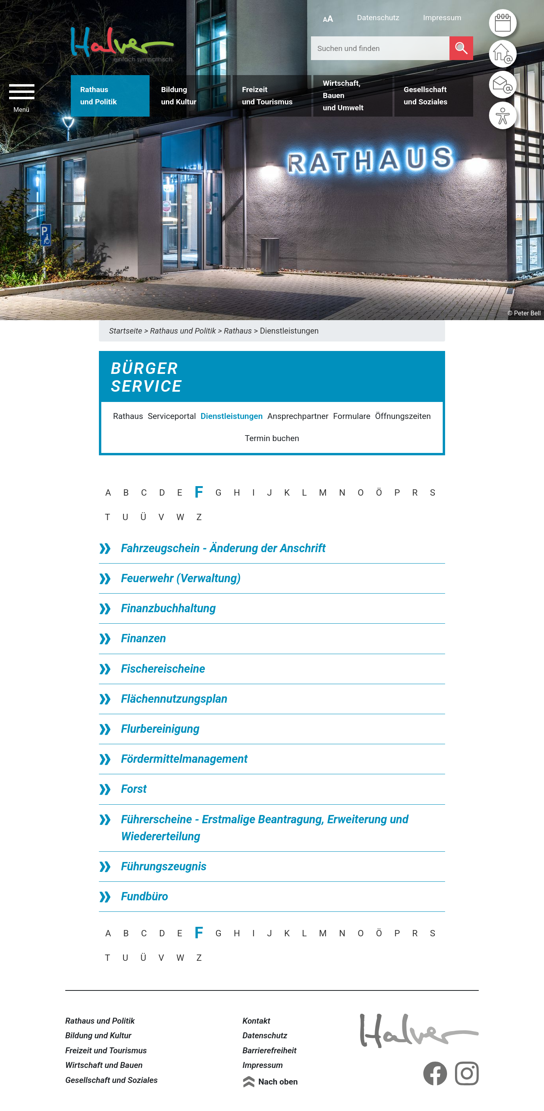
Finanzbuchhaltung (168, 608)
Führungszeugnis (164, 866)
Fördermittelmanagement (184, 759)
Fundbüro (144, 896)
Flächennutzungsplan (174, 698)
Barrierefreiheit (270, 1050)
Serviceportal (172, 416)
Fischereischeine (163, 668)
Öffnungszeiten (403, 416)
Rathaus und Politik (100, 1021)
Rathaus (128, 416)
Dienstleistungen (232, 416)
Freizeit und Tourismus (106, 1050)
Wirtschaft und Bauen (104, 1065)
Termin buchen (272, 438)
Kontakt (256, 1021)
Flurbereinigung (160, 729)
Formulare (351, 416)
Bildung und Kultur (98, 1035)
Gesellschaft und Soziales (111, 1080)
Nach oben (278, 1081)
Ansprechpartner (298, 416)
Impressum (442, 17)
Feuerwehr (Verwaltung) (181, 578)
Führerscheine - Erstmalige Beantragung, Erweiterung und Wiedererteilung (264, 828)
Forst (134, 789)
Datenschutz (378, 17)
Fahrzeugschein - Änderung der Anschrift (223, 548)
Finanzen (143, 638)
